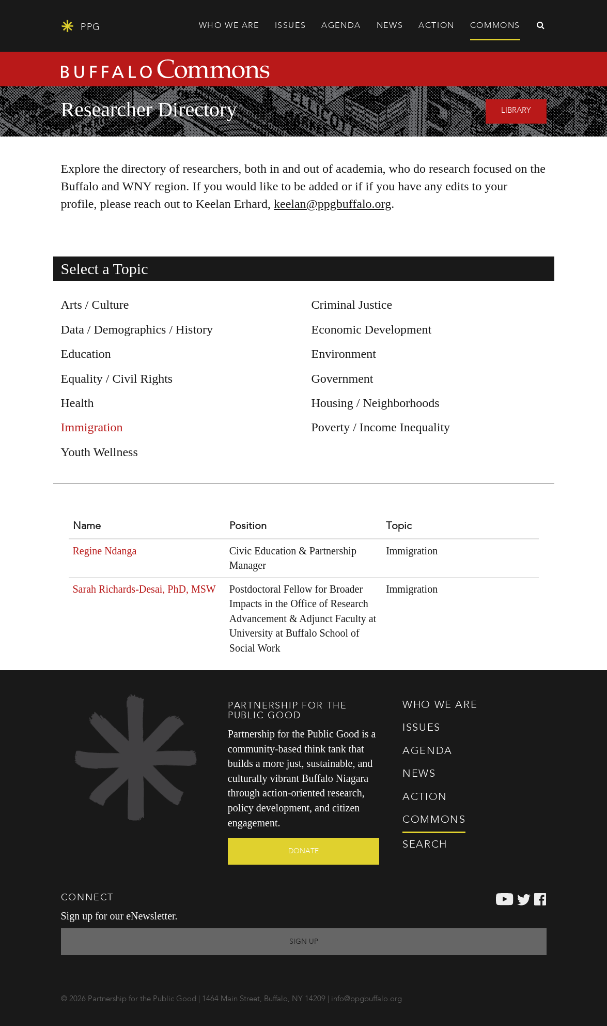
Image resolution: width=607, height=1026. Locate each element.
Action (424, 797)
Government (342, 378)
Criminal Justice (352, 304)
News (390, 26)
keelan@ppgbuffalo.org (332, 203)
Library (516, 111)
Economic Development (372, 329)
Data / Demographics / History (137, 329)
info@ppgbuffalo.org (366, 999)
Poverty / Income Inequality (381, 427)
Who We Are (439, 705)
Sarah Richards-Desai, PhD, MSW (144, 589)
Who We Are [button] (229, 26)
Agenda (341, 26)
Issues (421, 728)
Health (77, 403)
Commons (433, 820)
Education (86, 353)
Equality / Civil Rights (117, 378)
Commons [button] (495, 26)
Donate (303, 851)
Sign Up (303, 941)
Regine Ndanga (105, 550)
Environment (344, 353)
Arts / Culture (95, 304)
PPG (81, 26)
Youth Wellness (99, 452)
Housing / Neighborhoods (376, 403)
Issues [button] (290, 26)
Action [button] (436, 26)
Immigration (92, 427)
